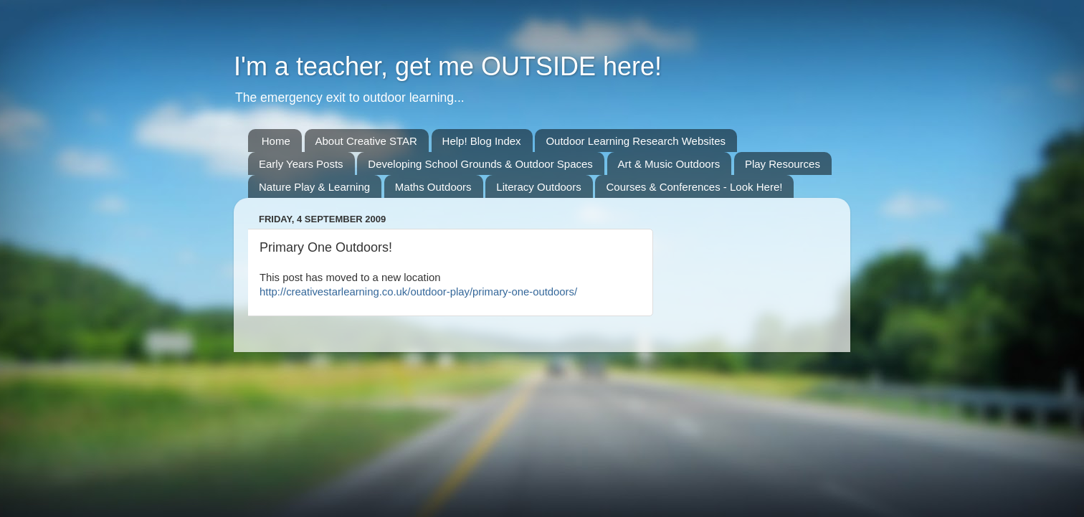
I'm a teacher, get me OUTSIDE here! (448, 66)
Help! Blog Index (481, 141)
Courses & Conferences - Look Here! (694, 187)
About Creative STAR (366, 141)
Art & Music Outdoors (669, 164)
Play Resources (782, 164)
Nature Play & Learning (314, 187)
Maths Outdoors (433, 187)
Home (276, 141)
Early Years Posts (301, 164)
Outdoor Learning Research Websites (636, 141)
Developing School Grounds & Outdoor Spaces (480, 164)
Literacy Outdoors (538, 187)
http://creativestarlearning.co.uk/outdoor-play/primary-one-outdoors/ (418, 292)
